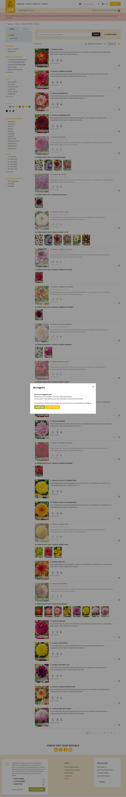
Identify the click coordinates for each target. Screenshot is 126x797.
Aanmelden (40, 407)
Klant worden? (54, 407)
